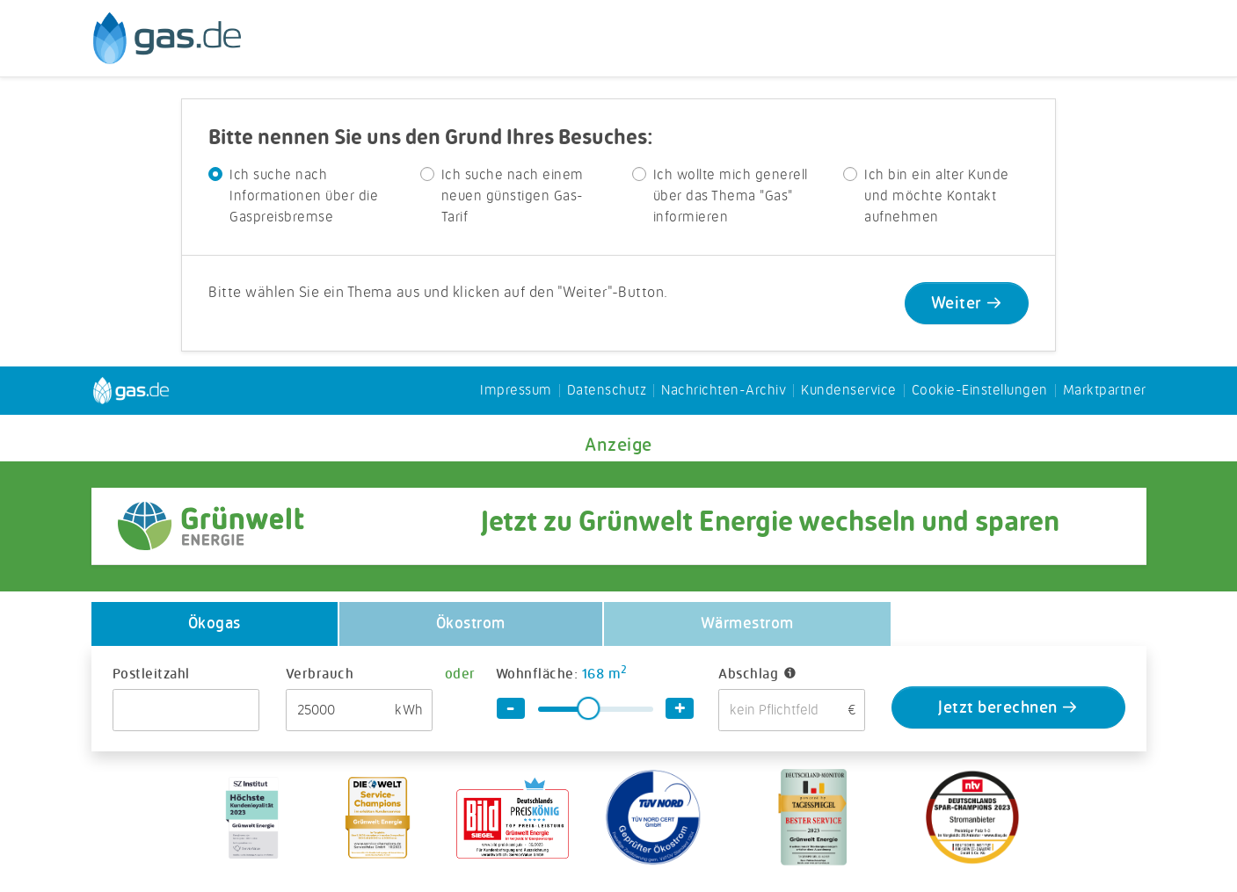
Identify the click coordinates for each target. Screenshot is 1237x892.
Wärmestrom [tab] (747, 624)
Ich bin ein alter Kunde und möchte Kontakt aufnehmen (936, 197)
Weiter (967, 305)
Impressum (516, 391)
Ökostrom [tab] (471, 624)
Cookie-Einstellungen (980, 391)
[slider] (588, 708)
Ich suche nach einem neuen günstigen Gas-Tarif (512, 197)
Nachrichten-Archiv (723, 391)
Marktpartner (1104, 391)
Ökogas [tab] (214, 624)
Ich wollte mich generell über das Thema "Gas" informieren (730, 197)
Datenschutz (607, 391)
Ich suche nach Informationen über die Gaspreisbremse (303, 197)
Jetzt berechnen (1008, 709)
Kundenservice (849, 391)
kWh (409, 711)
